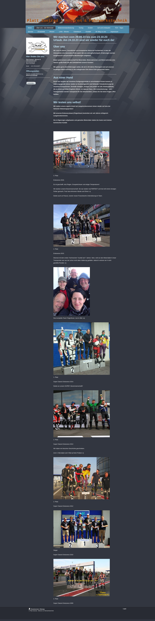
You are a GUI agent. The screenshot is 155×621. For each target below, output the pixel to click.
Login (124, 608)
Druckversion (34, 609)
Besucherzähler (30, 80)
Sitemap (42, 609)
